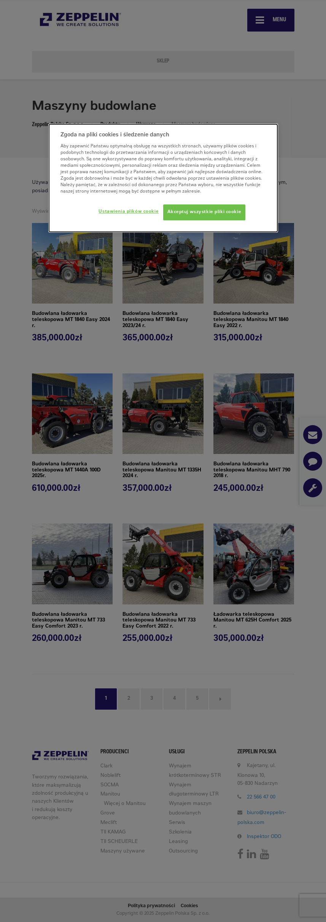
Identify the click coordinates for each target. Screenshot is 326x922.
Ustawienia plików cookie (129, 212)
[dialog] (163, 178)
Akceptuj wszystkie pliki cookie (204, 212)
